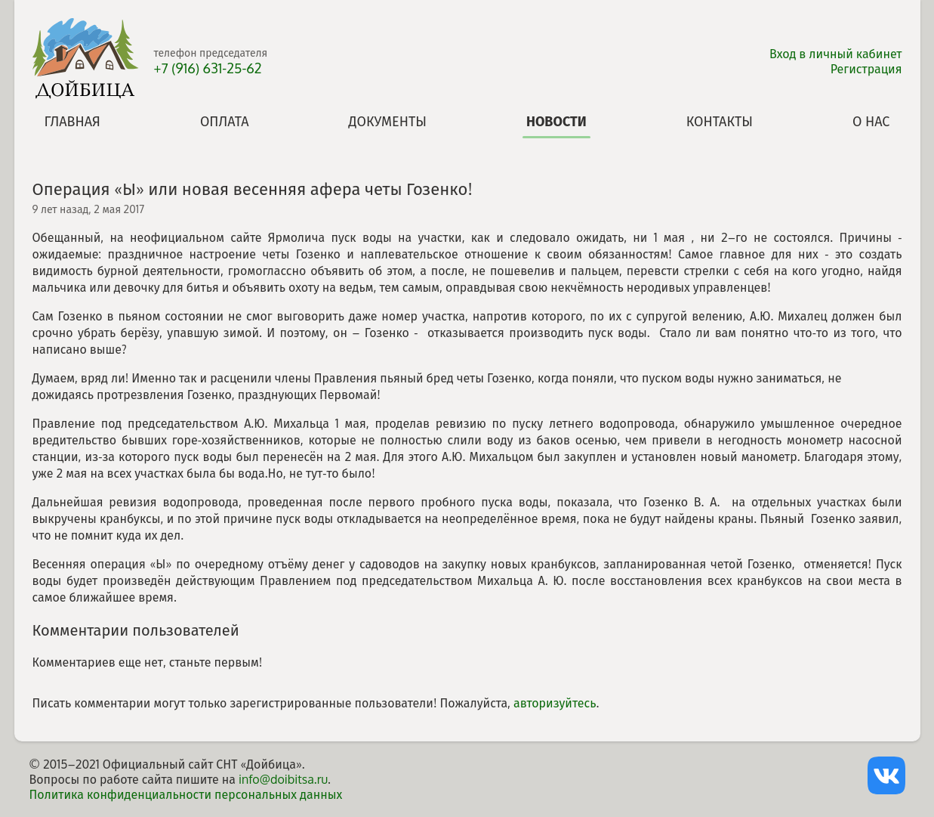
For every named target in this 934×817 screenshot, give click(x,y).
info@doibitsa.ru (283, 779)
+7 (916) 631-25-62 (208, 68)
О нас (870, 121)
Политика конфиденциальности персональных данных (186, 794)
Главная (72, 121)
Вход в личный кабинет (835, 53)
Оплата (224, 121)
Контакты (719, 121)
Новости (556, 121)
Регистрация (866, 68)
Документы (387, 121)
